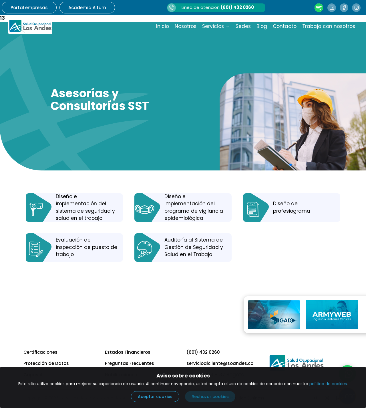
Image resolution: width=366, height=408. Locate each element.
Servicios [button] (216, 26)
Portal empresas (29, 8)
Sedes (243, 26)
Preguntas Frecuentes (129, 363)
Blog (261, 26)
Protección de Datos (46, 363)
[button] (290, 165)
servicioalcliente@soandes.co (219, 363)
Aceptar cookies (155, 396)
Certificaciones (40, 352)
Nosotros (185, 26)
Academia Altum (87, 8)
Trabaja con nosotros (328, 26)
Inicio (162, 26)
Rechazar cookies (210, 396)
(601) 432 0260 (203, 352)
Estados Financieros (127, 352)
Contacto (285, 26)
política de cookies (328, 384)
